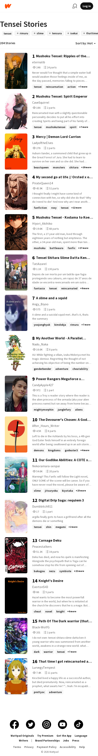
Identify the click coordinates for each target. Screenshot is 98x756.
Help (82, 747)
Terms (17, 747)
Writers (23, 740)
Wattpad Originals (22, 735)
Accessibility (68, 747)
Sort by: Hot (85, 43)
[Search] (74, 6)
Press (75, 740)
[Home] (37, 6)
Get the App (64, 735)
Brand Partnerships (47, 740)
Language (81, 735)
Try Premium (45, 735)
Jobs (66, 740)
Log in (86, 6)
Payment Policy (47, 747)
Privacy (29, 747)
